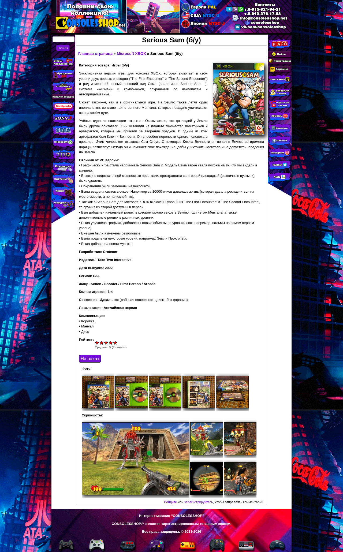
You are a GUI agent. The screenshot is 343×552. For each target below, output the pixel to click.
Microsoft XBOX (131, 53)
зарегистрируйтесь (198, 502)
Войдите (170, 502)
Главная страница (95, 53)
